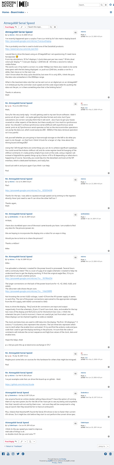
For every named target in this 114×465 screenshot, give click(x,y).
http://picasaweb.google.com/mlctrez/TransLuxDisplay (28, 41)
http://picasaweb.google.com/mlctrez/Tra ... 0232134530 (28, 190)
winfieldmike (85, 214)
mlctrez (83, 31)
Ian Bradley (62, 459)
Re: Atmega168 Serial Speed (18, 103)
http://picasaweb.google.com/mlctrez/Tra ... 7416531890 (28, 291)
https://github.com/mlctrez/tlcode (19, 384)
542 (86, 108)
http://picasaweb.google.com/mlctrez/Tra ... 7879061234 (28, 278)
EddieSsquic (85, 422)
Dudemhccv (85, 392)
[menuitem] (110, 5)
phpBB (50, 461)
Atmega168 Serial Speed (19, 23)
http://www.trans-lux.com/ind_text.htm (21, 49)
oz (81, 103)
